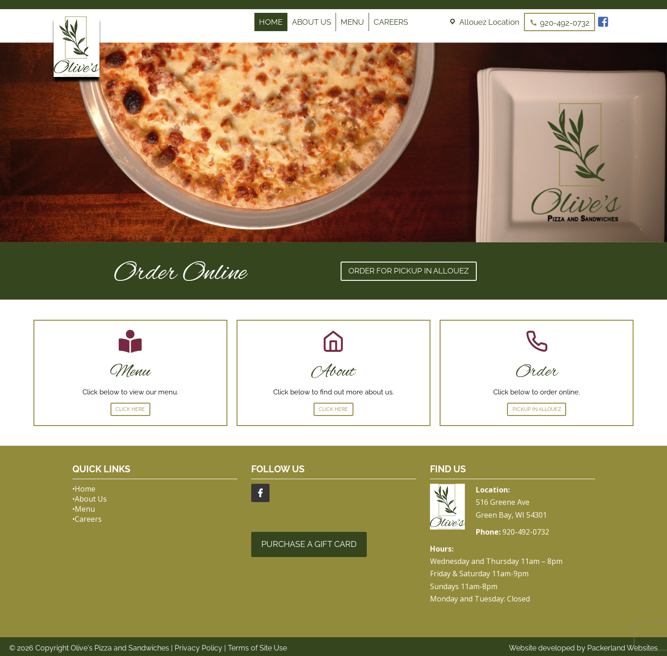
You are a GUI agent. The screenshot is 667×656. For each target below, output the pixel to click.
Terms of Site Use (257, 648)
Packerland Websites (622, 648)
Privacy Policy (198, 648)
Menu (352, 22)
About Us (311, 22)
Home (270, 22)
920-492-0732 (565, 22)
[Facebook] (604, 22)
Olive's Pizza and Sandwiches (120, 648)
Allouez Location (489, 22)
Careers (391, 22)
